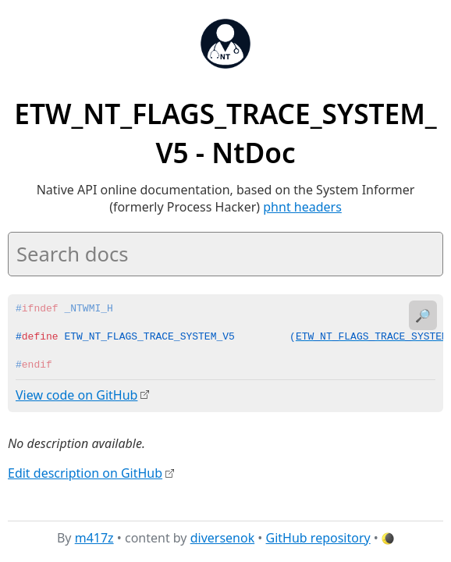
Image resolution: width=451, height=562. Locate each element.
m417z (94, 537)
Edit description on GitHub (85, 472)
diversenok (222, 537)
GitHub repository (318, 537)
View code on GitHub (76, 395)
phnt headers (302, 206)
